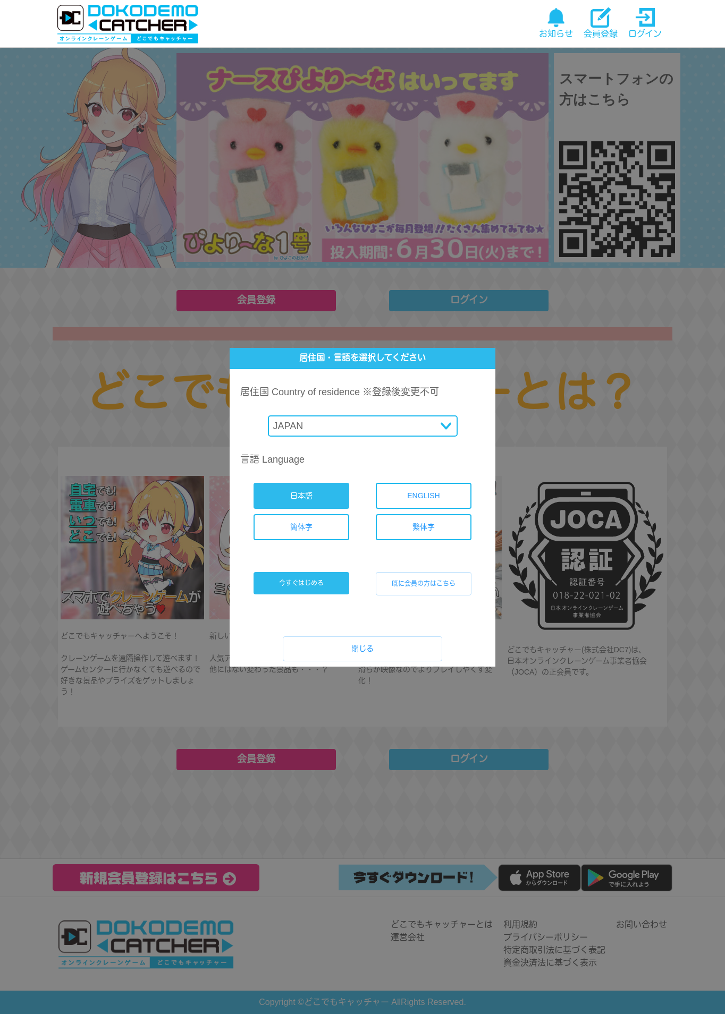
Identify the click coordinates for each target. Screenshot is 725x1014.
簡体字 (301, 527)
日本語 (301, 495)
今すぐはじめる (301, 583)
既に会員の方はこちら (424, 583)
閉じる (362, 648)
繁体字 (423, 527)
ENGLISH (423, 495)
